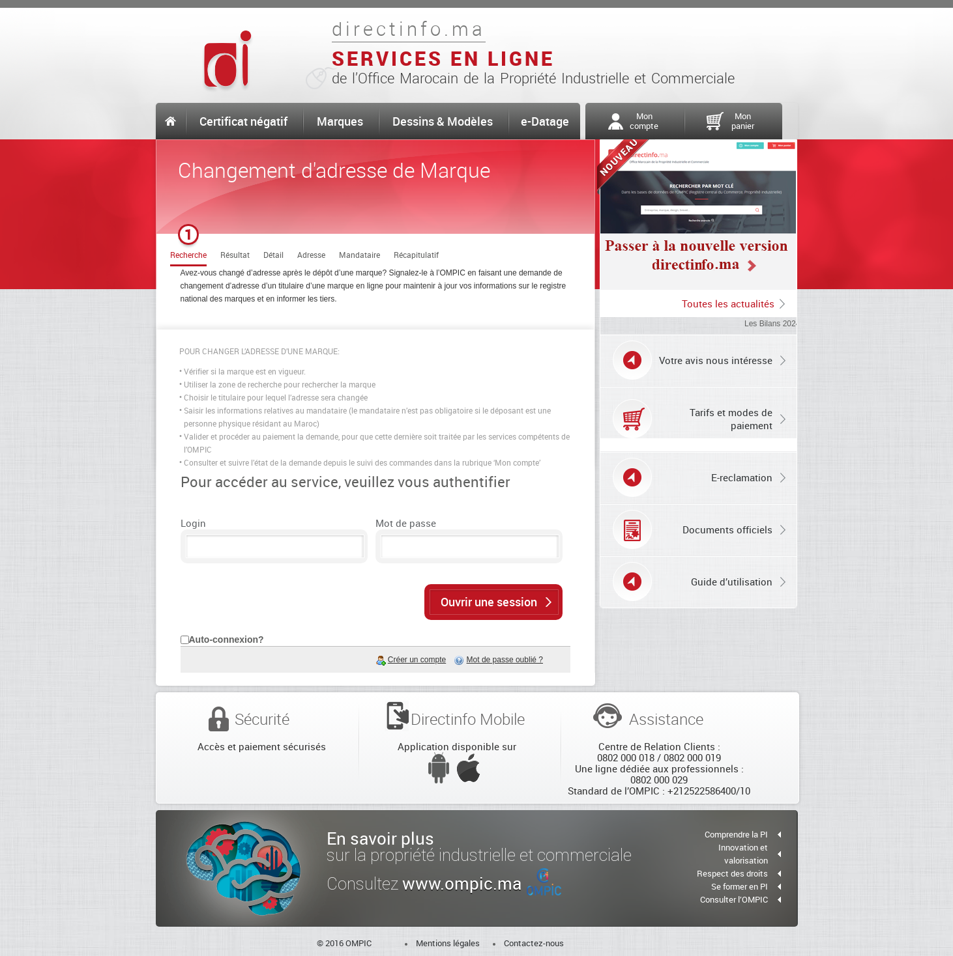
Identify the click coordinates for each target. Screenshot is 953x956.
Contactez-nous (534, 943)
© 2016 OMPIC (344, 943)
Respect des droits (732, 873)
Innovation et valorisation (743, 853)
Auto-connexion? (226, 639)
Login (193, 522)
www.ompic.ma (482, 883)
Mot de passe (405, 522)
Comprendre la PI (736, 834)
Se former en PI (739, 886)
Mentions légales (448, 943)
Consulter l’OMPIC (734, 899)
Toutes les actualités (728, 303)
